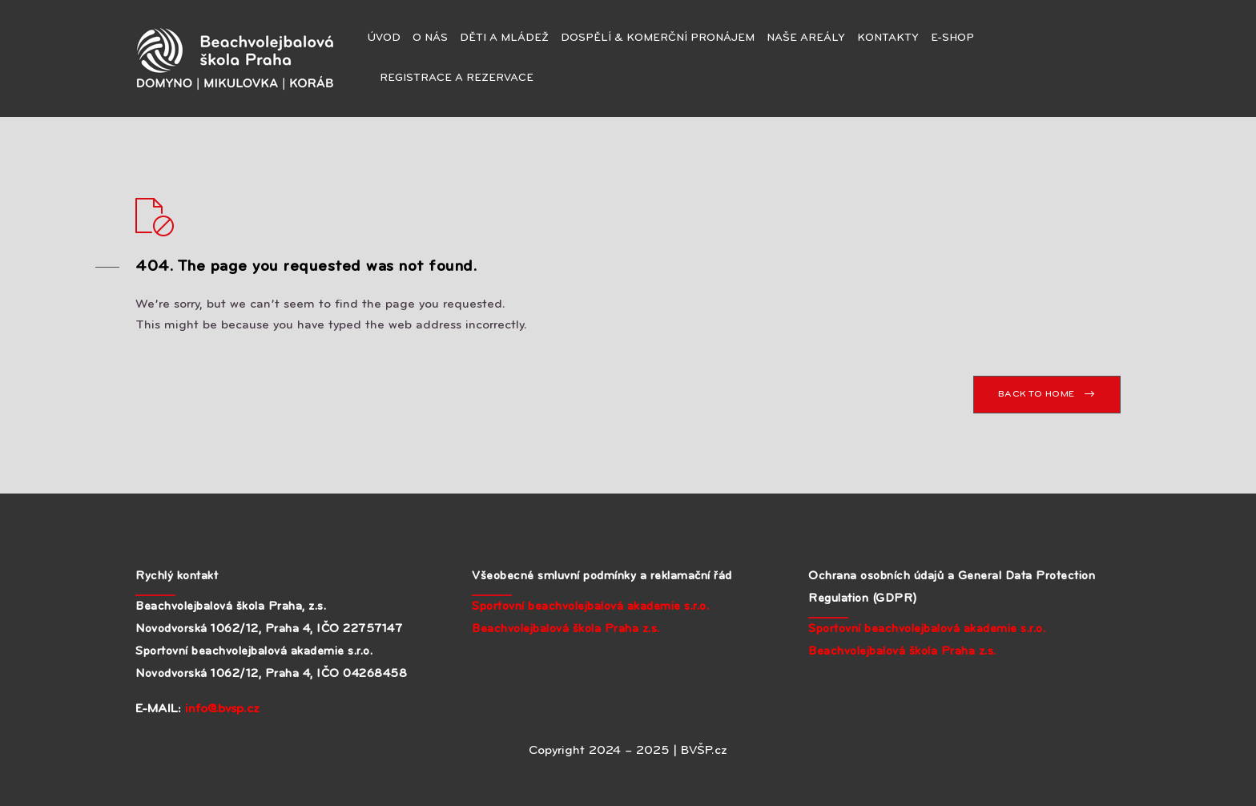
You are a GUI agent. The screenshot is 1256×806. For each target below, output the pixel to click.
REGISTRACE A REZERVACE (456, 78)
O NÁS (430, 38)
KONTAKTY (888, 38)
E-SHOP (952, 38)
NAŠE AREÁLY (806, 38)
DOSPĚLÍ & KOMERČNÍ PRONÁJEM (658, 38)
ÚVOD (384, 38)
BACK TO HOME (1036, 394)
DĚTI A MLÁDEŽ (504, 38)
